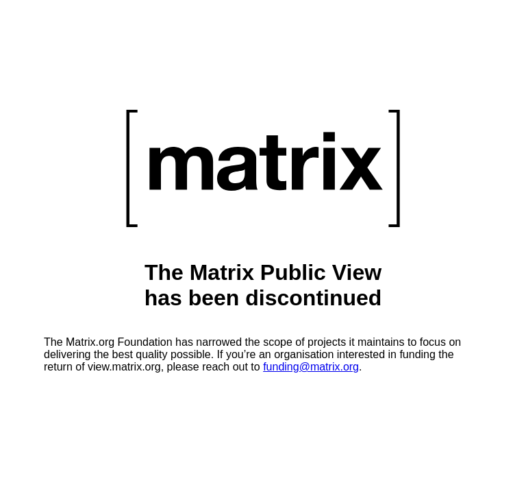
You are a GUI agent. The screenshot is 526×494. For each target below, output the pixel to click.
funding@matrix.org (311, 367)
